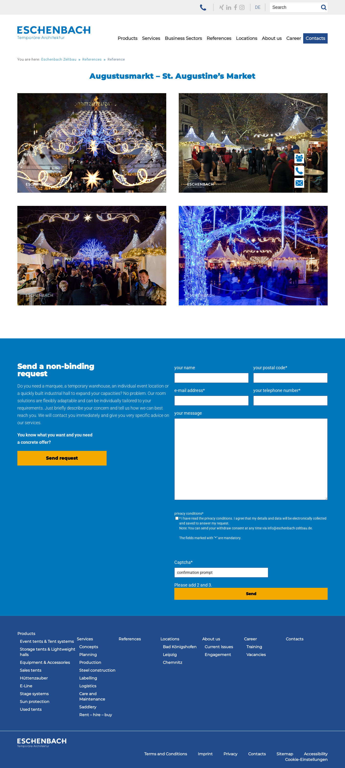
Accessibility (316, 752)
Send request (62, 460)
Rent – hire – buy (95, 714)
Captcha (203, 561)
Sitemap (285, 752)
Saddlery (87, 706)
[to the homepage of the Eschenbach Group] (41, 744)
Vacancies (256, 654)
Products (127, 41)
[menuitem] (253, 7)
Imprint (205, 752)
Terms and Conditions (165, 752)
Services (151, 41)
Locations (246, 41)
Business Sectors (183, 41)
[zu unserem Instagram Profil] (237, 7)
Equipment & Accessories (45, 661)
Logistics (87, 685)
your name (204, 367)
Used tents (31, 708)
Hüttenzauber (34, 677)
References (219, 41)
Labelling (88, 677)
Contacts (315, 41)
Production (90, 661)
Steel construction (97, 669)
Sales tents (30, 669)
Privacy (230, 752)
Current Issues (219, 646)
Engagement (218, 654)
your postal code (280, 367)
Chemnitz (172, 661)
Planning (88, 654)
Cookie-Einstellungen (306, 758)
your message (208, 413)
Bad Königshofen (180, 646)
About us (272, 41)
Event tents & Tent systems (47, 640)
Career (293, 41)
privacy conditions (238, 518)
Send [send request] (261, 593)
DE (253, 7)
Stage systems (34, 693)
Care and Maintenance (92, 696)
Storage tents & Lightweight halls (47, 651)
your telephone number (286, 390)
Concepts (88, 646)
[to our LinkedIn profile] (223, 7)
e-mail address (209, 390)
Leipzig (170, 654)
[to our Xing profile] (216, 7)
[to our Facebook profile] (230, 7)
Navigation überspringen (41, 627)
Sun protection (34, 701)
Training (254, 646)
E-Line (26, 685)
